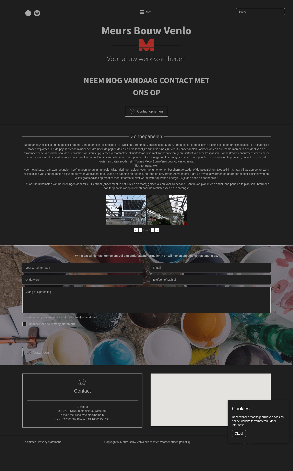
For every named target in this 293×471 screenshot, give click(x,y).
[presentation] (53, 338)
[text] (82, 268)
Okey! (239, 433)
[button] (146, 112)
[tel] (210, 280)
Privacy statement (49, 442)
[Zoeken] (260, 11)
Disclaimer (29, 442)
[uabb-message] (146, 300)
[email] (210, 268)
